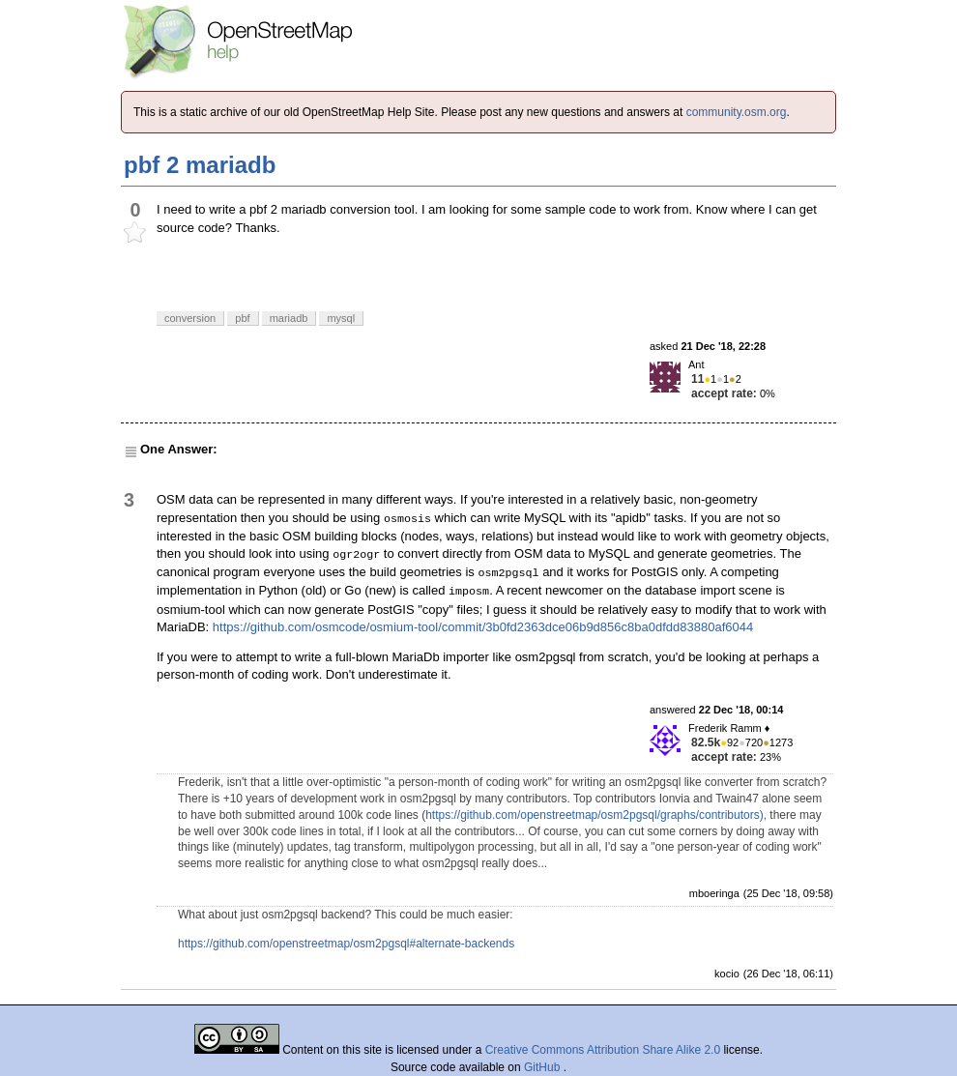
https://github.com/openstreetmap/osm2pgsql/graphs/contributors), (596, 815)
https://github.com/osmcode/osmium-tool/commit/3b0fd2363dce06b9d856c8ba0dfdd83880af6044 (483, 627)
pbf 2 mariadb (200, 165)
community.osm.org (736, 112)
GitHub (544, 1067)
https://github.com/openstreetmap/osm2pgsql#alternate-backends (346, 943)
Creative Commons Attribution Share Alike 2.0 (602, 1050)
